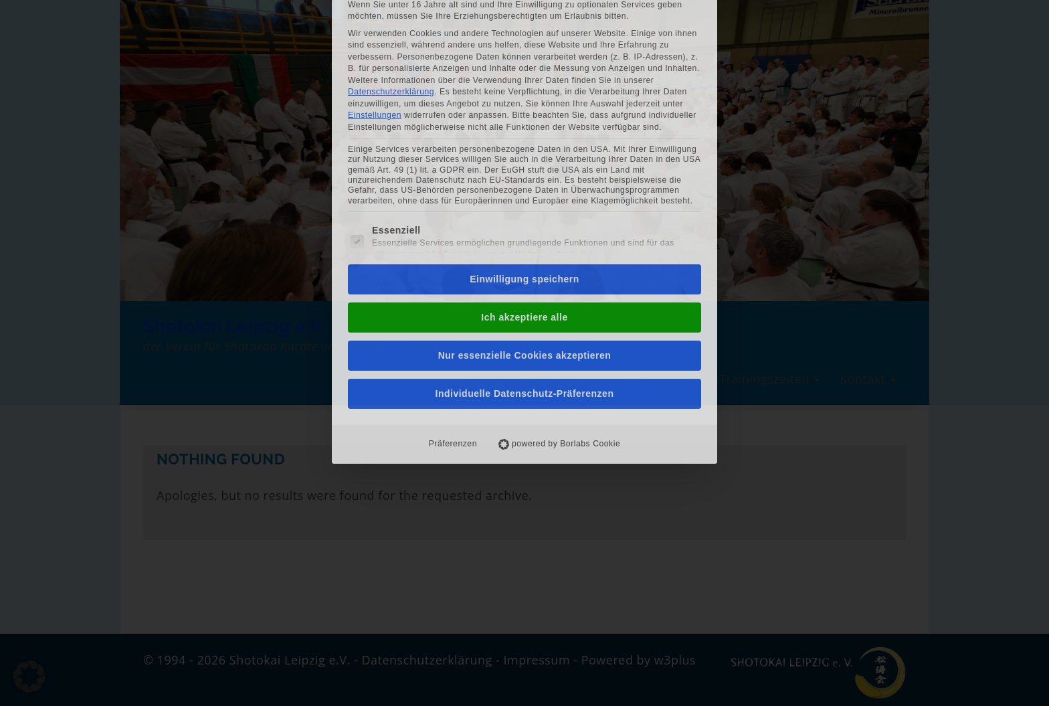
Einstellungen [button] (374, 12)
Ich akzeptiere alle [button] (524, 214)
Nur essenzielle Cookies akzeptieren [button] (524, 252)
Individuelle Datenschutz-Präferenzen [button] (525, 290)
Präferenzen (453, 340)
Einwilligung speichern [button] (524, 176)
